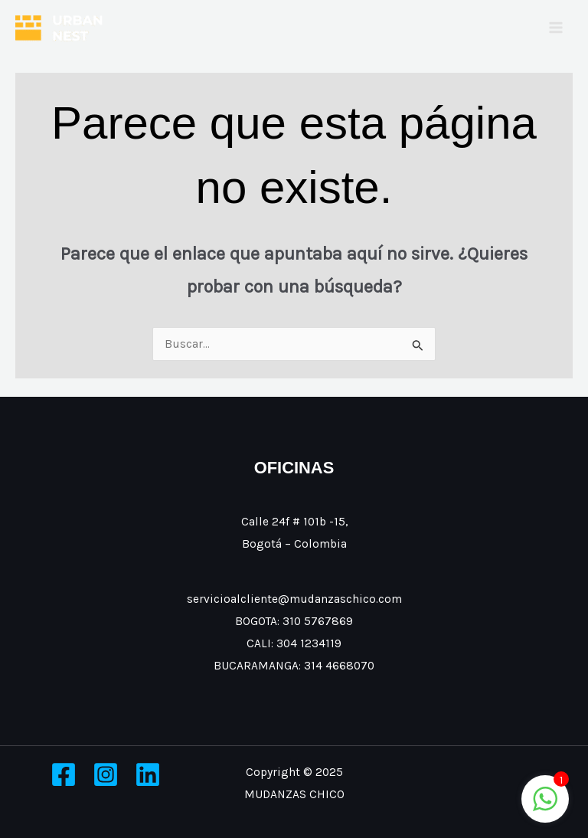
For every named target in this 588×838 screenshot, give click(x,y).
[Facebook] (64, 774)
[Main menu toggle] (556, 27)
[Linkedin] (148, 774)
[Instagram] (106, 774)
